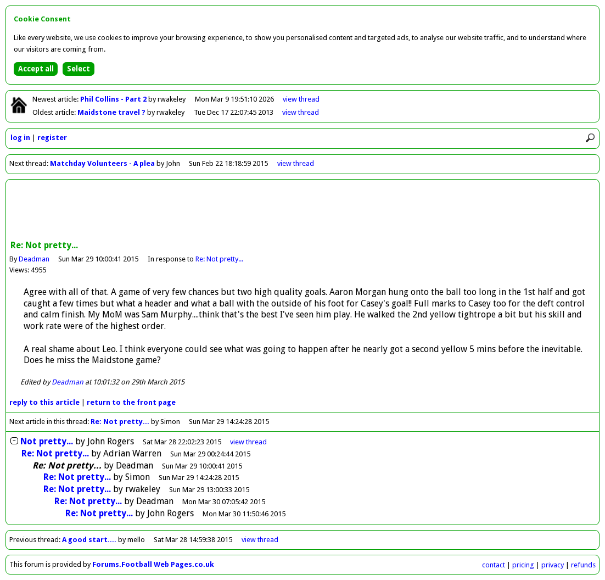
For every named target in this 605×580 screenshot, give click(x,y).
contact (493, 565)
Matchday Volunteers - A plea (102, 163)
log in (20, 137)
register (52, 137)
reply (44, 402)
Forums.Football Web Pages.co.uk (153, 564)
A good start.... (89, 540)
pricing (523, 565)
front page (131, 402)
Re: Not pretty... (219, 259)
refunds (583, 565)
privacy (552, 565)
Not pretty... (46, 441)
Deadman (34, 259)
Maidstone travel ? (112, 112)
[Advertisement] (302, 211)
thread (248, 442)
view (301, 99)
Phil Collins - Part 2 (114, 99)
